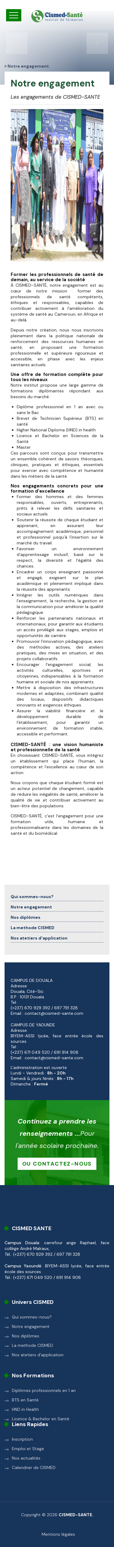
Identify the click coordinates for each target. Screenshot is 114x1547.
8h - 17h (65, 1078)
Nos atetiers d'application (39, 938)
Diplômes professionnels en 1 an (44, 1390)
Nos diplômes (25, 917)
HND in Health (25, 1409)
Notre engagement (31, 907)
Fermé (41, 1084)
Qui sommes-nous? (32, 896)
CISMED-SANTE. (76, 1514)
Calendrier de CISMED (34, 1467)
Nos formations (33, 1375)
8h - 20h (56, 1073)
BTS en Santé (25, 1400)
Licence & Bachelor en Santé (40, 1418)
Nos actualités (26, 1458)
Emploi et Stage (28, 1448)
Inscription (22, 1439)
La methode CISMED (32, 927)
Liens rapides (30, 1424)
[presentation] (16, 43)
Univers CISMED (33, 1302)
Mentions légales (58, 1534)
